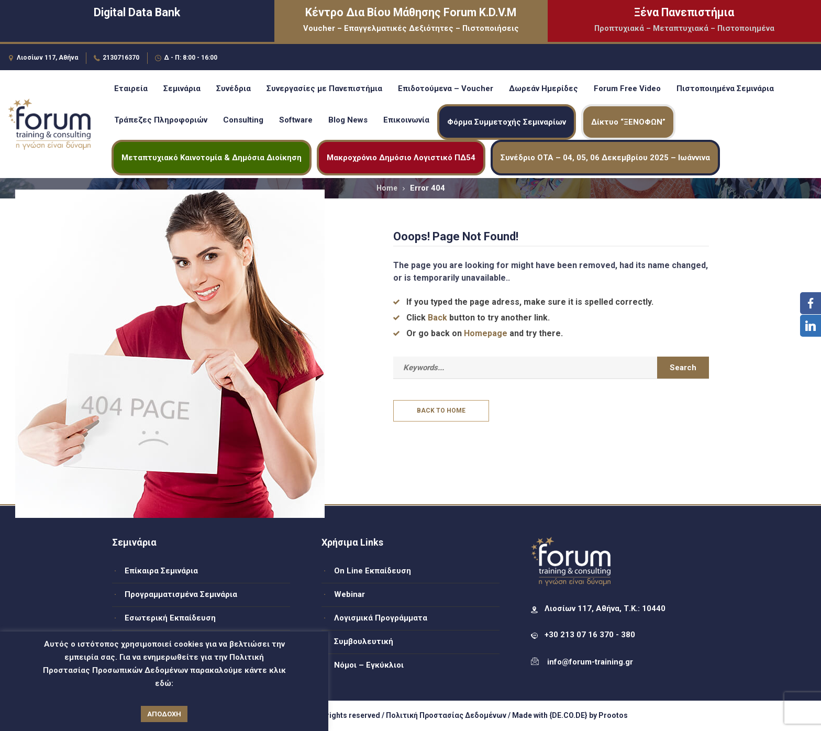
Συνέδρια (233, 88)
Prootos (613, 715)
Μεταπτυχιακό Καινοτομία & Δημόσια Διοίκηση (211, 157)
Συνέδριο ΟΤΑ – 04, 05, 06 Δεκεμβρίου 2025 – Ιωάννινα (605, 157)
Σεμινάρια (182, 88)
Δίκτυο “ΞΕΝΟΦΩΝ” (628, 122)
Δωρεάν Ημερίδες (543, 88)
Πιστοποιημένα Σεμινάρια (725, 88)
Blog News (348, 120)
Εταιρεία (131, 88)
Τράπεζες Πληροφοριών (160, 120)
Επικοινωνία (406, 120)
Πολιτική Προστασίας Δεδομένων (446, 715)
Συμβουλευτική (363, 641)
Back (437, 318)
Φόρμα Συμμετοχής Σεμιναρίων (506, 122)
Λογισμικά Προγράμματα (380, 618)
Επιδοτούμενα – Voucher (445, 88)
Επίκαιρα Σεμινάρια (161, 570)
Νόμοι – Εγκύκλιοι (369, 665)
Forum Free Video (627, 88)
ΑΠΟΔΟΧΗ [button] (164, 714)
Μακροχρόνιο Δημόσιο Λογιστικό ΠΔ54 (401, 157)
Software (296, 120)
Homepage (485, 333)
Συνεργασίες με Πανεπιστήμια (324, 88)
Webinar (349, 594)
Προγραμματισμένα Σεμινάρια (181, 594)
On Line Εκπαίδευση (372, 570)
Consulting (243, 120)
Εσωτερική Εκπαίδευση (170, 618)
